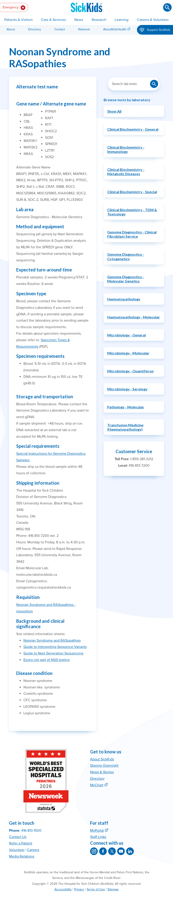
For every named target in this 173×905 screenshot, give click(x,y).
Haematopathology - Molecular (133, 317)
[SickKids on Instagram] (94, 851)
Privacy (79, 889)
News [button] (78, 20)
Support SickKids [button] (155, 30)
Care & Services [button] (53, 20)
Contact (59, 29)
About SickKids (102, 759)
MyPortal (97, 830)
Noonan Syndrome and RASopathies (52, 640)
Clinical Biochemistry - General (132, 129)
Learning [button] (121, 20)
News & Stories (102, 772)
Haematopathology (123, 299)
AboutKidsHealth (114, 29)
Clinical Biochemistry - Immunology (125, 149)
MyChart (96, 785)
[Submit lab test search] (154, 84)
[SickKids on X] (112, 851)
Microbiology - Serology (127, 389)
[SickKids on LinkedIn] (130, 851)
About (11, 29)
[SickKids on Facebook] (103, 851)
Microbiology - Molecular (128, 353)
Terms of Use (95, 889)
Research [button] (99, 20)
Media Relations (21, 856)
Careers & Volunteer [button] (153, 20)
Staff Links (98, 837)
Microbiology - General (126, 335)
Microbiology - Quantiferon (130, 371)
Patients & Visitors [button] (18, 20)
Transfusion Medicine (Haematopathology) (125, 427)
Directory (34, 29)
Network (84, 29)
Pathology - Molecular (125, 407)
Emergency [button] (14, 7)
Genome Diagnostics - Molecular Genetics (125, 279)
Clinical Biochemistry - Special (132, 192)
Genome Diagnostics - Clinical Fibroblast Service (132, 234)
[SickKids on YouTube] (121, 851)
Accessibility (63, 889)
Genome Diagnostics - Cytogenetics (125, 256)
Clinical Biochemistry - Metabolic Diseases (125, 171)
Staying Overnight (104, 765)
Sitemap (112, 889)
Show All (114, 111)
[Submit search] (167, 7)
